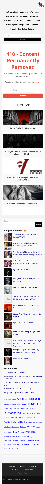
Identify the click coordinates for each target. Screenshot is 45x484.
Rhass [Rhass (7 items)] (6, 436)
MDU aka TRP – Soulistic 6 (22, 359)
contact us (37, 82)
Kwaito (15, 20)
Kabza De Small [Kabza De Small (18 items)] (14, 421)
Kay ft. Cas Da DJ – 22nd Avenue (14, 372)
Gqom (15, 16)
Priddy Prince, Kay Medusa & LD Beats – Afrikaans (21, 392)
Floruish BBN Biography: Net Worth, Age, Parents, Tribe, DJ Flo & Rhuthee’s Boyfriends (27, 343)
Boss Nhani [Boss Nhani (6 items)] (21, 404)
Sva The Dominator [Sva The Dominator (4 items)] (19, 440)
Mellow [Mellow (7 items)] (23, 427)
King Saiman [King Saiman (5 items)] (30, 422)
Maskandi (24, 16)
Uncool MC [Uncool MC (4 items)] (7, 448)
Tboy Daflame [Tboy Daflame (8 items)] (32, 440)
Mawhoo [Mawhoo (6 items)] (7, 427)
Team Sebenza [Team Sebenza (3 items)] (7, 444)
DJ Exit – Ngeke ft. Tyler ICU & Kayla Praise (27, 323)
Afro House (34, 12)
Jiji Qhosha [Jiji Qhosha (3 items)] (29, 417)
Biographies (24, 25)
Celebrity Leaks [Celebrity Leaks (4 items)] (8, 408)
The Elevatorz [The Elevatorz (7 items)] (25, 444)
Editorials (34, 25)
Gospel (22, 20)
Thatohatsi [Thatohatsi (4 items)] (15, 444)
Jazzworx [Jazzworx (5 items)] (22, 417)
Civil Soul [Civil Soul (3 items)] (16, 408)
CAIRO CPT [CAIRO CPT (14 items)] (34, 404)
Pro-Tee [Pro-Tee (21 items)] (30, 431)
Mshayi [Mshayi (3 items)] (38, 427)
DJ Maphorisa (15, 29)
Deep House (34, 16)
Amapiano (24, 12)
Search (6, 221)
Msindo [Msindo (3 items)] (5, 432)
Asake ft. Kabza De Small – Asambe (25, 287)
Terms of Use (22, 473)
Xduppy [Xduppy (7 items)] (15, 448)
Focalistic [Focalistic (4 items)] (37, 413)
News (8, 25)
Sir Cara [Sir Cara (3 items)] (24, 436)
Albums (30, 20)
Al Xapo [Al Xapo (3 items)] (14, 399)
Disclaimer (32, 467)
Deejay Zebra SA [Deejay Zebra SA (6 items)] (26, 408)
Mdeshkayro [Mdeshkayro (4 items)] (15, 427)
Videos (37, 20)
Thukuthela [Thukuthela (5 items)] (36, 444)
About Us (12, 467)
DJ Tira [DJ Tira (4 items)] (24, 413)
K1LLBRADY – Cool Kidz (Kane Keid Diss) (17, 389)
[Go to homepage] (41, 4)
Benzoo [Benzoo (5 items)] (6, 404)
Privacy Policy (29, 470)
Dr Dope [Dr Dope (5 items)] (30, 413)
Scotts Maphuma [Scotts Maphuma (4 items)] (15, 436)
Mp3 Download (11, 12)
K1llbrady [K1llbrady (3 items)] (35, 417)
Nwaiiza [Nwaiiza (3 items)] (10, 432)
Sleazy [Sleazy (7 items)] (29, 436)
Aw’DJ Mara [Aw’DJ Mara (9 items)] (22, 399)
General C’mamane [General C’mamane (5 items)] (11, 417)
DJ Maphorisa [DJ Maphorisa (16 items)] (12, 412)
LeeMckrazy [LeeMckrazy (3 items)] (39, 422)
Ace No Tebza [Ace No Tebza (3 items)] (7, 399)
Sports (15, 25)
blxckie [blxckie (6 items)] (13, 404)
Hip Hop (8, 16)
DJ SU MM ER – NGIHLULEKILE (23, 270)
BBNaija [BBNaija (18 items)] (34, 398)
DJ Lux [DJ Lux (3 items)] (36, 408)
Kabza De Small (28, 29)
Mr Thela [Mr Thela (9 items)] (31, 426)
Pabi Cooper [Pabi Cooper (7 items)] (18, 432)
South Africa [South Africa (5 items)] (8, 440)
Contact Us (22, 467)
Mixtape (7, 20)
